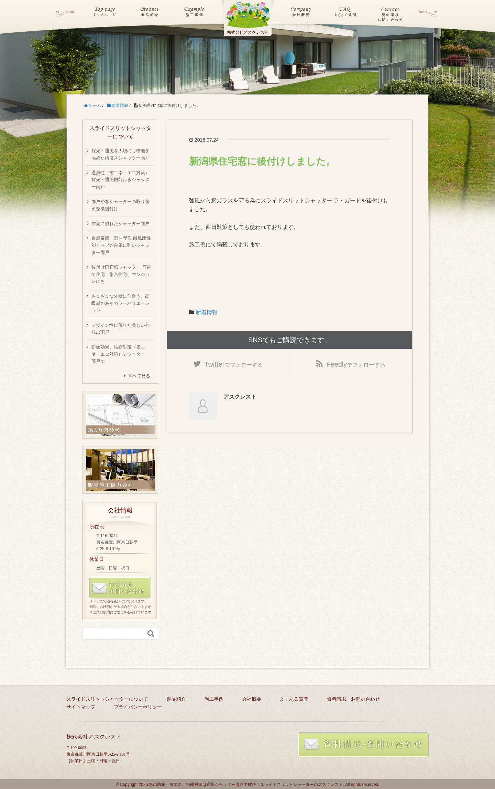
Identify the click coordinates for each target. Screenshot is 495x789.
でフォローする (233, 364)
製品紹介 (176, 699)
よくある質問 (293, 699)
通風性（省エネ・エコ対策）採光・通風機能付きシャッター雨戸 (120, 180)
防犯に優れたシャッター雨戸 (120, 223)
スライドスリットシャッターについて (107, 699)
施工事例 (213, 699)
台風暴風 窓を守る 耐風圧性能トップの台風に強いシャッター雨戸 (121, 245)
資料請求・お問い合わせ (353, 699)
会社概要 (251, 699)
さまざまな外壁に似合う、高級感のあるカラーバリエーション (120, 303)
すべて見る (139, 375)
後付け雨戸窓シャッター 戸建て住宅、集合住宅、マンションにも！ (121, 274)
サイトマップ (80, 707)
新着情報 (207, 312)
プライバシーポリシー (138, 707)
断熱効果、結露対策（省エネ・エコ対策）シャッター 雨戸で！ (120, 354)
